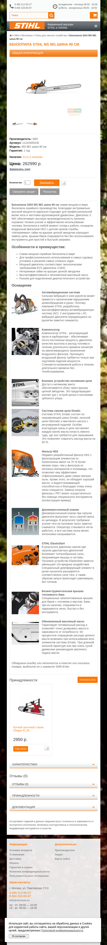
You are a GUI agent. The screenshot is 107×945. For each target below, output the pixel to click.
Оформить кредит (24, 191)
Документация (23, 807)
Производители (65, 850)
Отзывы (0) (20, 784)
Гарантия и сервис (21, 867)
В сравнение (63, 183)
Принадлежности (26, 795)
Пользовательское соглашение (29, 875)
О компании (17, 854)
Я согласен (19, 936)
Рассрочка (49, 191)
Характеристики (24, 764)
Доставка (15, 858)
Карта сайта (62, 858)
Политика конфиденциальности (30, 871)
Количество (16, 182)
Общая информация (27, 53)
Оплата (14, 863)
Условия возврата (21, 850)
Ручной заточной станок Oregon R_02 (28, 729)
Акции (59, 854)
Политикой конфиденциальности (62, 930)
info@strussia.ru (20, 900)
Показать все (88, 680)
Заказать (47, 183)
